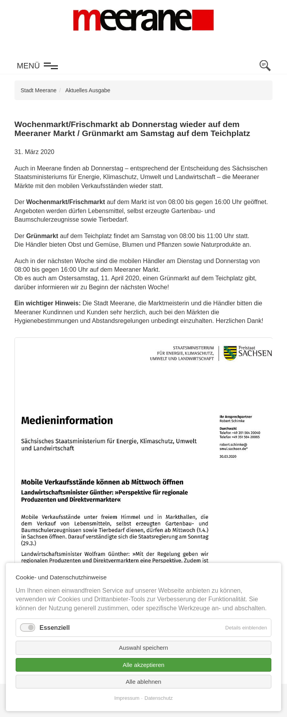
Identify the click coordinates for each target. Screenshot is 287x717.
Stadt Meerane (39, 90)
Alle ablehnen (143, 681)
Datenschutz (159, 698)
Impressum (126, 698)
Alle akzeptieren (144, 664)
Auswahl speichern (143, 647)
